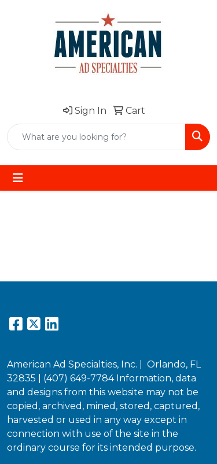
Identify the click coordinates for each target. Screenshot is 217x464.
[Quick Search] (96, 137)
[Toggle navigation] (18, 178)
